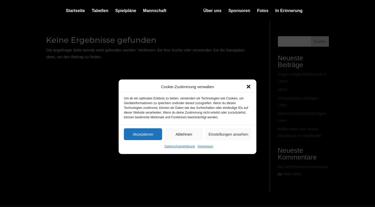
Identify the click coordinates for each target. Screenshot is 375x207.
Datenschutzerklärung (179, 146)
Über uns (212, 11)
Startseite (75, 11)
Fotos (263, 11)
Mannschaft (154, 11)
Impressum (205, 146)
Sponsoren (239, 11)
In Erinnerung (288, 11)
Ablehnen (183, 134)
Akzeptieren (143, 134)
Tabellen (100, 11)
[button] (248, 86)
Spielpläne (125, 11)
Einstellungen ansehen (228, 134)
